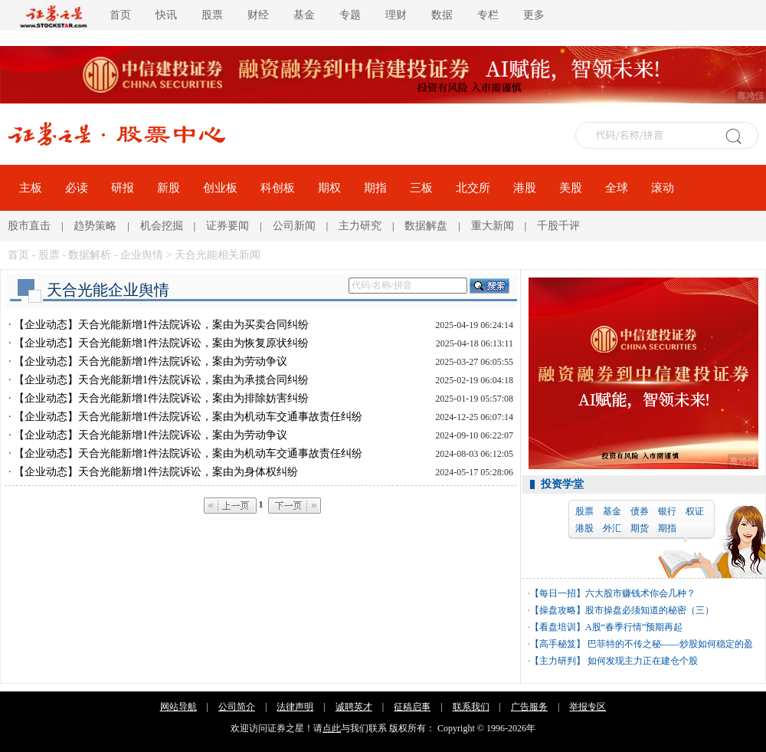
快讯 (166, 15)
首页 (120, 15)
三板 (421, 188)
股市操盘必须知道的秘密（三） (649, 610)
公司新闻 (294, 226)
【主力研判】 (557, 660)
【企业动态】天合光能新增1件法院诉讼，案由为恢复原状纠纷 (161, 343)
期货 (639, 528)
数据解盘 (425, 226)
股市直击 (29, 226)
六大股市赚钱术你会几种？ (640, 593)
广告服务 (529, 706)
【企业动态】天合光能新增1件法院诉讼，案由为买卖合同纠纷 (161, 324)
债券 (639, 511)
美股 (570, 188)
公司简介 (236, 706)
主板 (30, 188)
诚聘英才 (354, 706)
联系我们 (471, 706)
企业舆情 (141, 255)
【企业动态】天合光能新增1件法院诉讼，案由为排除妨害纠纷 (161, 398)
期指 (375, 188)
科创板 (277, 188)
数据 (442, 15)
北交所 (473, 188)
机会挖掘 (161, 226)
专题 (350, 15)
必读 (76, 188)
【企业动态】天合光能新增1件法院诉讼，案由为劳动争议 (150, 361)
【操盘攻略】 (557, 610)
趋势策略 (95, 226)
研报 (122, 188)
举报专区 (587, 706)
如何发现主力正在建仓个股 (641, 660)
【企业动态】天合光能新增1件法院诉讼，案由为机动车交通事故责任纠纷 (188, 416)
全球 (616, 188)
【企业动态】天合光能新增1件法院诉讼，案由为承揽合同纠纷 (161, 380)
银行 (667, 511)
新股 (168, 188)
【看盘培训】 (557, 627)
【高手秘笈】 (557, 644)
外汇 (612, 528)
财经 (258, 15)
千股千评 (558, 226)
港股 (524, 188)
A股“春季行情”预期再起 (634, 627)
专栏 (488, 15)
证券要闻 (227, 226)
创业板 (220, 188)
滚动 (662, 188)
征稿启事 (412, 706)
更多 (534, 15)
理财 (396, 15)
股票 (212, 15)
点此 (331, 728)
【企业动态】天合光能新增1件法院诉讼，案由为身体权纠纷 (156, 472)
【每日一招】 (557, 593)
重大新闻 (492, 226)
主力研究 (360, 226)
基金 (304, 15)
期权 (329, 188)
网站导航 (178, 706)
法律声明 (295, 706)
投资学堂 (562, 484)
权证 (695, 511)
